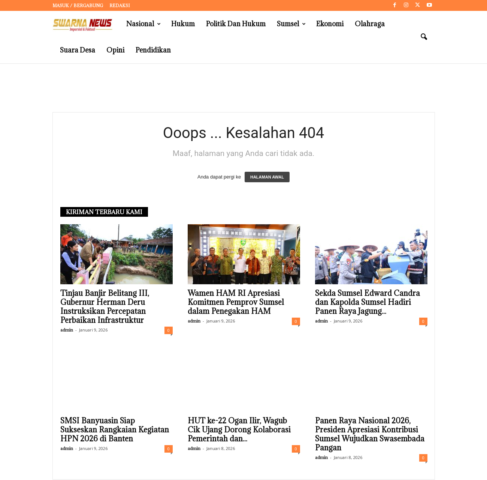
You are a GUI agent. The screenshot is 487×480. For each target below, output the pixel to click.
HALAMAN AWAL (267, 177)
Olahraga (370, 24)
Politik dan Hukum (236, 24)
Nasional (143, 24)
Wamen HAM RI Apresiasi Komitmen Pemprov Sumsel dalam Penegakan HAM (236, 302)
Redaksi (119, 5)
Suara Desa (77, 50)
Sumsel (291, 24)
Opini (115, 50)
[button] (423, 37)
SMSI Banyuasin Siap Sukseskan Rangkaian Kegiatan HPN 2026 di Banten (114, 430)
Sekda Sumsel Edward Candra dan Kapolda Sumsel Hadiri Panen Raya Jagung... (367, 302)
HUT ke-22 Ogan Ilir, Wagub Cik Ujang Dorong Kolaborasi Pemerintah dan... (239, 430)
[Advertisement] (243, 88)
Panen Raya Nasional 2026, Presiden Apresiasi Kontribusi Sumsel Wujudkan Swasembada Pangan (369, 434)
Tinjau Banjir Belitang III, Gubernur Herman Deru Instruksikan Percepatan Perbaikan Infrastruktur (104, 307)
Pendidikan (153, 50)
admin (66, 330)
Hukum (183, 24)
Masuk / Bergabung (77, 5)
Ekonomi (330, 24)
